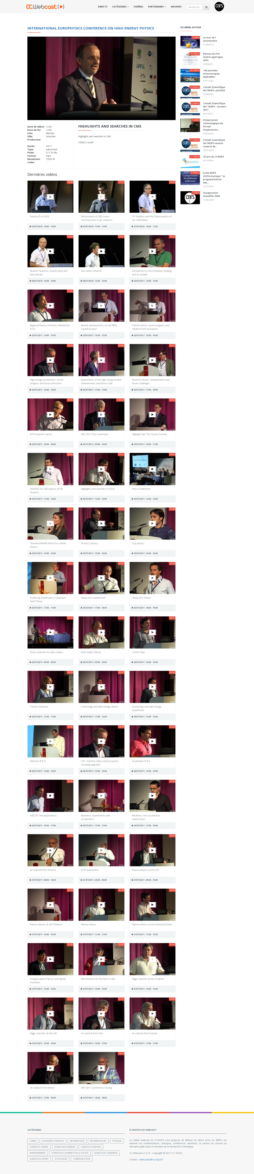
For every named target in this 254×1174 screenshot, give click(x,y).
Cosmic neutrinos (39, 706)
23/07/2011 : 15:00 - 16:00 (145, 335)
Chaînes (138, 6)
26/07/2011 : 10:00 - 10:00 (145, 662)
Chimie (33, 1140)
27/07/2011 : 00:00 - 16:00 (43, 880)
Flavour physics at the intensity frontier (152, 924)
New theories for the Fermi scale (98, 978)
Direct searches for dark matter (46, 652)
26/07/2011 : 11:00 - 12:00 (94, 716)
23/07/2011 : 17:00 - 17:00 (94, 389)
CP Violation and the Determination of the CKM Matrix (152, 218)
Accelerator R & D (141, 761)
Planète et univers (39, 1146)
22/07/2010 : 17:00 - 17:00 (94, 226)
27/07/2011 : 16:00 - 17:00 (94, 1043)
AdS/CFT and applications (43, 815)
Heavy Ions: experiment (93, 597)
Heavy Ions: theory (141, 597)
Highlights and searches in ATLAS (98, 488)
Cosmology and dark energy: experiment (147, 708)
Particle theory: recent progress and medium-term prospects (150, 327)
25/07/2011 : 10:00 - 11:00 (145, 444)
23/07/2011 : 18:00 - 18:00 (43, 444)
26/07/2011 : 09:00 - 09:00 (43, 662)
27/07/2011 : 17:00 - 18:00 (43, 1097)
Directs (102, 6)
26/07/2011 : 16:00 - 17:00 (43, 825)
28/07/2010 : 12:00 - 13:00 (94, 281)
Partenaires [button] (157, 6)
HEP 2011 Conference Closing (96, 1087)
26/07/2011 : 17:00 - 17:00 (94, 825)
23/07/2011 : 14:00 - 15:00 (43, 335)
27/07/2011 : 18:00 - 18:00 (94, 1097)
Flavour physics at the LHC (145, 869)
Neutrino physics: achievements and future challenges (151, 381)
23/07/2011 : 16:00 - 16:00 (43, 389)
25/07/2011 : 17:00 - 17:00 (43, 607)
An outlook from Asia (92, 1033)
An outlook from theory (42, 1087)
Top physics (138, 543)
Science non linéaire (64, 1146)
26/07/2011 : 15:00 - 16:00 (145, 771)
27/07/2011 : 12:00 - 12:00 (43, 988)
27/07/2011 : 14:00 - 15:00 (94, 988)
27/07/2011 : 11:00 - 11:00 (94, 934)
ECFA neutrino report (41, 434)
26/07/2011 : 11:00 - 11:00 (43, 716)
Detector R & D (38, 761)
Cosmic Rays (138, 652)
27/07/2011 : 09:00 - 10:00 (145, 880)
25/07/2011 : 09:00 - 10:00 (94, 444)
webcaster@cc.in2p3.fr (151, 1159)
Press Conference (141, 488)
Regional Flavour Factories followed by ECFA (50, 327)
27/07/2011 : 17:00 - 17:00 (145, 1043)
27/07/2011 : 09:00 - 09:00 (94, 880)
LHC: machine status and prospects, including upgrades (100, 762)
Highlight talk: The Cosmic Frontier (149, 434)
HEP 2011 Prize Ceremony (94, 434)
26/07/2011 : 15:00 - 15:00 (94, 771)
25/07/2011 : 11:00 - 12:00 (43, 498)
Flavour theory (88, 924)
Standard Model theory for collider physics (48, 545)
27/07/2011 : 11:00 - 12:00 (145, 934)
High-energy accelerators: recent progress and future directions (47, 381)
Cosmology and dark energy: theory (99, 706)
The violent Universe (91, 270)
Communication (81, 1158)
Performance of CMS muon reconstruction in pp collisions (96, 218)
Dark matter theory (91, 652)
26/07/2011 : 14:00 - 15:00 (43, 771)
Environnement (38, 1152)
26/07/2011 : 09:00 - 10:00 (94, 662)
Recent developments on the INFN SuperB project (99, 327)
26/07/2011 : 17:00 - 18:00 (145, 825)
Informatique (77, 1140)
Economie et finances (53, 1140)
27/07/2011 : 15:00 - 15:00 (145, 988)
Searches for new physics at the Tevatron (46, 490)
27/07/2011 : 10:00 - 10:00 (43, 934)
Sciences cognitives (91, 1146)
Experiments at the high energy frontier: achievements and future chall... (101, 381)
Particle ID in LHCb (39, 216)
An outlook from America (43, 869)
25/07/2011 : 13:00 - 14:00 (145, 498)
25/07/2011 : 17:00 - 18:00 (94, 607)
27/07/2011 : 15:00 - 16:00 (43, 1043)
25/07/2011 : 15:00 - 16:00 (94, 553)
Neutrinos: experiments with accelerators (95, 817)
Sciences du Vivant (39, 1158)
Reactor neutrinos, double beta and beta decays (48, 272)
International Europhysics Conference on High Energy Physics (90, 28)
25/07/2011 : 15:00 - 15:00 (43, 553)
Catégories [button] (120, 6)
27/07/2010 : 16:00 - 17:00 (145, 226)
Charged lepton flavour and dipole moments (48, 980)
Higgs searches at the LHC (43, 1033)
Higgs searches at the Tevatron (148, 978)
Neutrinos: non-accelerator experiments (146, 817)
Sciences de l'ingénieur (105, 1152)
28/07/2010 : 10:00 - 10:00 (43, 281)
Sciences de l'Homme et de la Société (70, 1152)
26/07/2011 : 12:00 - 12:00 (145, 716)
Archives (176, 6)
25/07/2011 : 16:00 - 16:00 (145, 553)
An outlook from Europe (144, 1033)
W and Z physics (89, 543)
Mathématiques (98, 1140)
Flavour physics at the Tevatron (46, 924)
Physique (116, 1140)
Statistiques (61, 1158)
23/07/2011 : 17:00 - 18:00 (145, 389)
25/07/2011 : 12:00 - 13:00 (94, 498)
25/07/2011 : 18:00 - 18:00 (145, 607)
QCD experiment (89, 869)
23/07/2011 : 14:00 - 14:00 (145, 281)
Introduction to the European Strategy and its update (152, 272)
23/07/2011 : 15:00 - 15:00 (94, 335)
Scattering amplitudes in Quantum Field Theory (48, 599)
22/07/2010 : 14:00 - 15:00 (43, 226)
